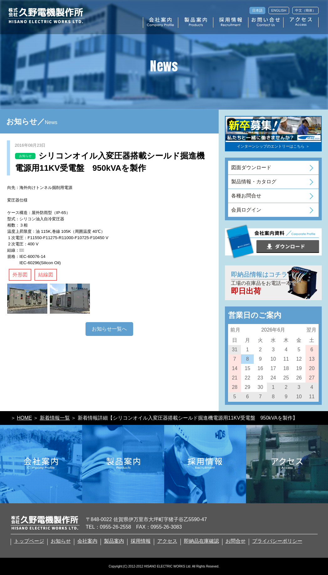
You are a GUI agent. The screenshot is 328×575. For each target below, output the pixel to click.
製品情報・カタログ (253, 181)
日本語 (257, 10)
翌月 (311, 329)
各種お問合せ (246, 195)
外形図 (20, 274)
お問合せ (236, 541)
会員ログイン (246, 209)
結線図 (45, 274)
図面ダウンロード (251, 167)
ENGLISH (278, 10)
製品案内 (114, 541)
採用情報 (141, 541)
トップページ (29, 541)
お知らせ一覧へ (109, 329)
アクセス (167, 541)
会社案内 (87, 541)
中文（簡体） (305, 10)
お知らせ (61, 541)
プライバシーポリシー (277, 541)
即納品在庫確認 (201, 541)
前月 (235, 329)
